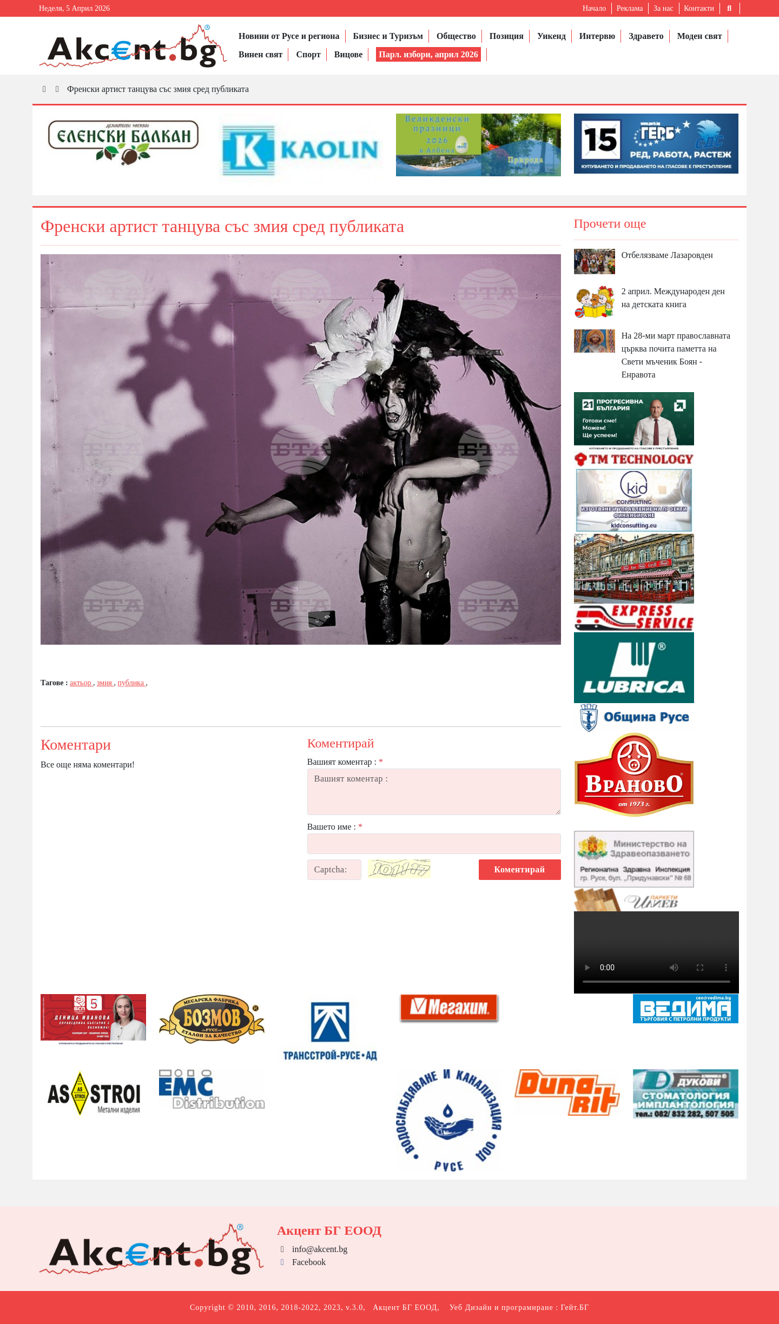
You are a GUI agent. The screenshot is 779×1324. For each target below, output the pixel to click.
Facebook (301, 1262)
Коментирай (519, 869)
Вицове (348, 54)
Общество (456, 36)
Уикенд (551, 36)
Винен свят (260, 54)
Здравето (646, 36)
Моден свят (699, 36)
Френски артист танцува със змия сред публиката (158, 89)
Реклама (630, 8)
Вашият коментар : (345, 761)
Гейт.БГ (575, 1307)
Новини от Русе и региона (289, 36)
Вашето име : (334, 826)
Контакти (699, 8)
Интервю (597, 36)
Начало (594, 8)
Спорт (308, 54)
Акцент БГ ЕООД (405, 1307)
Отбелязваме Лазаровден (667, 255)
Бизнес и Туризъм (388, 36)
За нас (663, 8)
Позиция (507, 36)
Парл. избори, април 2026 (428, 54)
